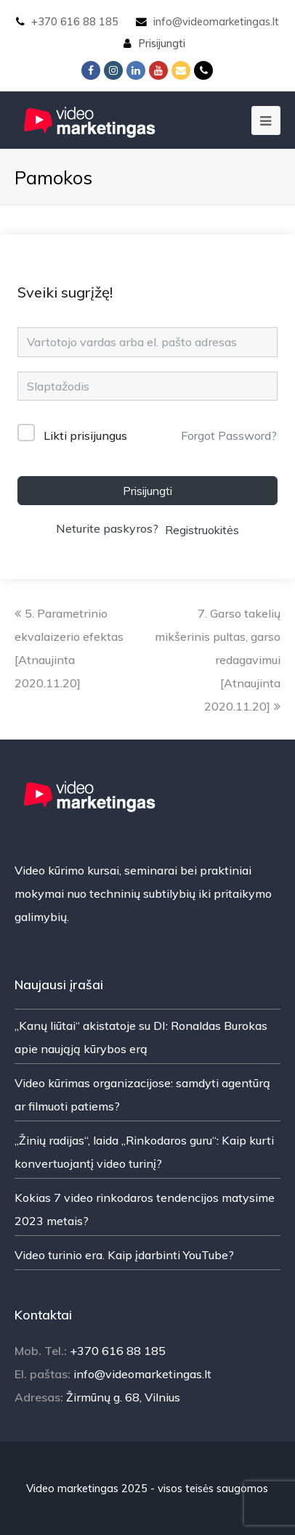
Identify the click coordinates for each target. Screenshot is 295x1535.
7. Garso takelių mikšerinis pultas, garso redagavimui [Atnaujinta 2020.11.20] (217, 659)
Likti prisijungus (85, 435)
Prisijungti (161, 43)
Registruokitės (202, 530)
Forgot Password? (229, 435)
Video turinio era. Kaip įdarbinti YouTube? (124, 1255)
